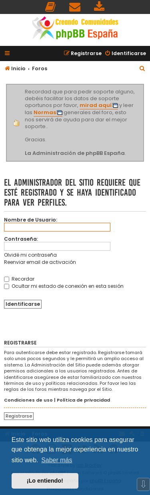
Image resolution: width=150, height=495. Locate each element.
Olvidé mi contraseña (30, 255)
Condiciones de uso (28, 400)
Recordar (19, 278)
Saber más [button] (56, 460)
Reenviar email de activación (40, 262)
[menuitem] (50, 7)
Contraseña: (21, 239)
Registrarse (19, 416)
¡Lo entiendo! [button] (45, 480)
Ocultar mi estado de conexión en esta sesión (64, 286)
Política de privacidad (83, 400)
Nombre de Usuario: (30, 219)
